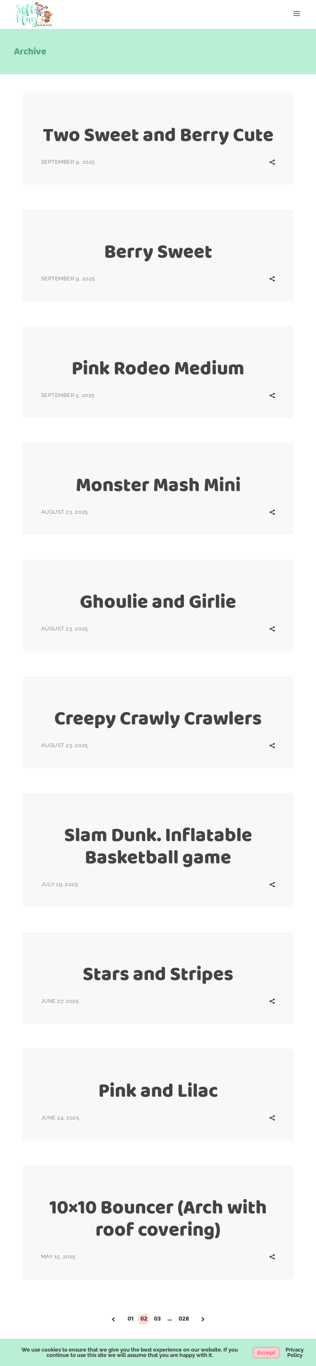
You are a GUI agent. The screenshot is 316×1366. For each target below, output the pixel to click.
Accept (266, 1353)
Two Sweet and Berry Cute (158, 134)
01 (131, 1318)
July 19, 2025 (59, 884)
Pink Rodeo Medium (158, 368)
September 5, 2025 (68, 395)
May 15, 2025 (58, 1256)
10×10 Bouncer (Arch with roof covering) (158, 1218)
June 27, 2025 (60, 1001)
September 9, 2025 (68, 162)
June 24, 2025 (60, 1117)
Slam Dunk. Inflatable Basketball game (158, 846)
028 (184, 1318)
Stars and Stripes (158, 973)
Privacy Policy (295, 1352)
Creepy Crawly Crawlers (158, 718)
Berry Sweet (158, 251)
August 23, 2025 (64, 512)
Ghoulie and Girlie (158, 601)
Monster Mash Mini (158, 484)
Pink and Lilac (158, 1090)
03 (157, 1318)
